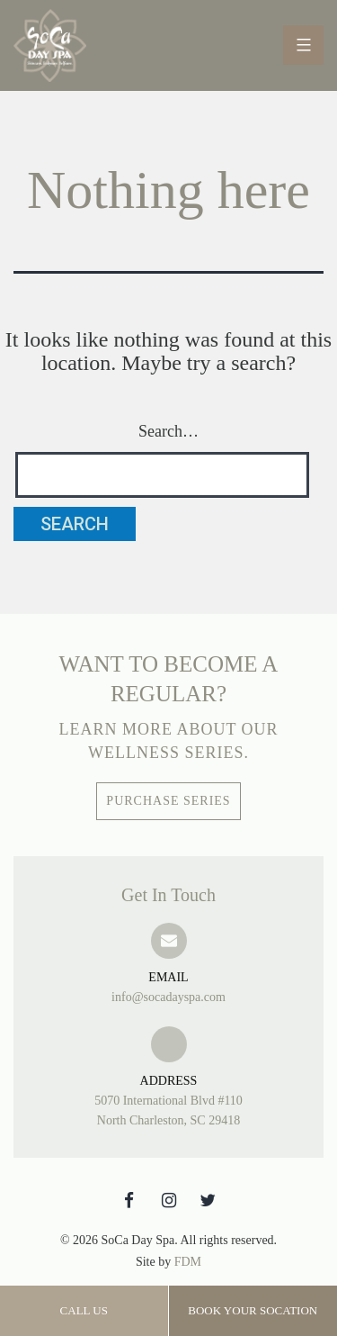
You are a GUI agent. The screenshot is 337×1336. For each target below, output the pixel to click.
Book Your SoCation (252, 1310)
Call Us (84, 1310)
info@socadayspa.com (168, 986)
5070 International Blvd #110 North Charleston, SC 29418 (168, 1099)
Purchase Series (168, 801)
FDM (187, 1261)
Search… (168, 431)
